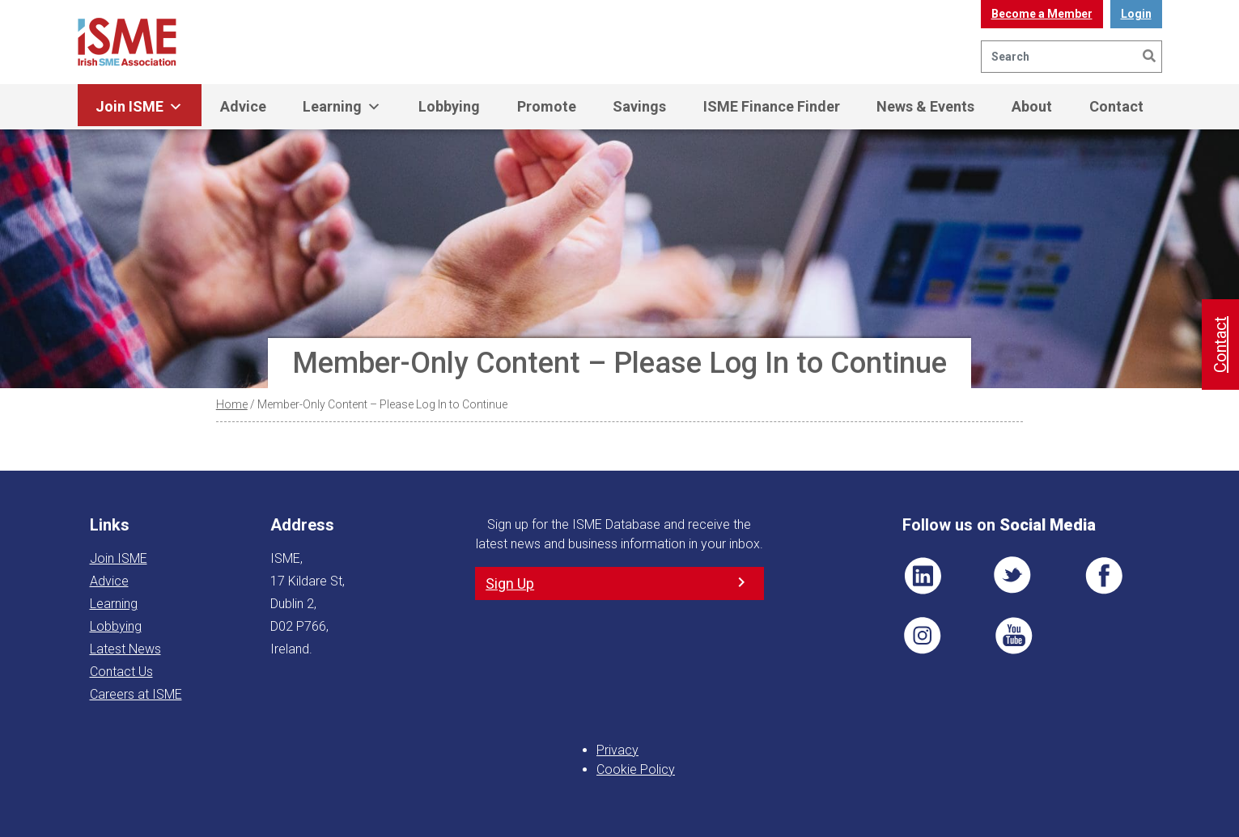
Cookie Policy (635, 769)
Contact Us (121, 671)
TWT (1013, 576)
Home (232, 404)
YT (1013, 635)
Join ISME (139, 106)
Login (1136, 13)
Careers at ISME (136, 694)
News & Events (925, 106)
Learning (342, 106)
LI (922, 576)
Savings (639, 106)
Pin (922, 635)
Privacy (617, 750)
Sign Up (510, 583)
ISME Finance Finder (771, 106)
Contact (1116, 106)
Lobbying (449, 106)
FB (1104, 576)
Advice (243, 106)
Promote (546, 106)
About (1032, 106)
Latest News (125, 649)
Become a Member (1042, 13)
